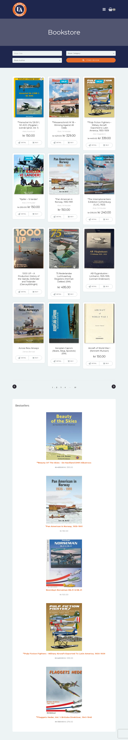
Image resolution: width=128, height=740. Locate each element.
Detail (23, 142)
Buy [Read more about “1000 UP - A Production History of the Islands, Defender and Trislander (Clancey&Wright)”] (36, 292)
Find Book (91, 60)
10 (75, 387)
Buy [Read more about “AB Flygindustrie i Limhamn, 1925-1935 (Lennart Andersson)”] (107, 286)
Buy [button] (36, 142)
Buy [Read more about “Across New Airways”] (36, 358)
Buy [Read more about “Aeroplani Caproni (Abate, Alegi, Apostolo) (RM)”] (72, 361)
